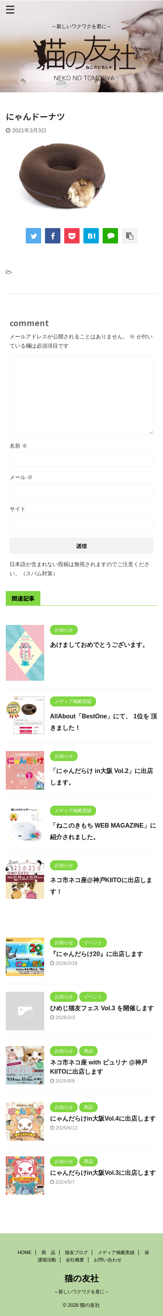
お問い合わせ (107, 1260)
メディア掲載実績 (116, 1252)
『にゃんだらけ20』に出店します (96, 954)
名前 (18, 446)
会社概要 (75, 1260)
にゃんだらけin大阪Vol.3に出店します (103, 1172)
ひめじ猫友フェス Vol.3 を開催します (102, 1008)
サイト (18, 509)
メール (21, 477)
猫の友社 (82, 1278)
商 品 (48, 1252)
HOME (25, 1252)
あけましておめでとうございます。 (99, 644)
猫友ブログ (76, 1252)
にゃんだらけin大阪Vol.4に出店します (103, 1118)
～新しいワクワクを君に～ (81, 1291)
